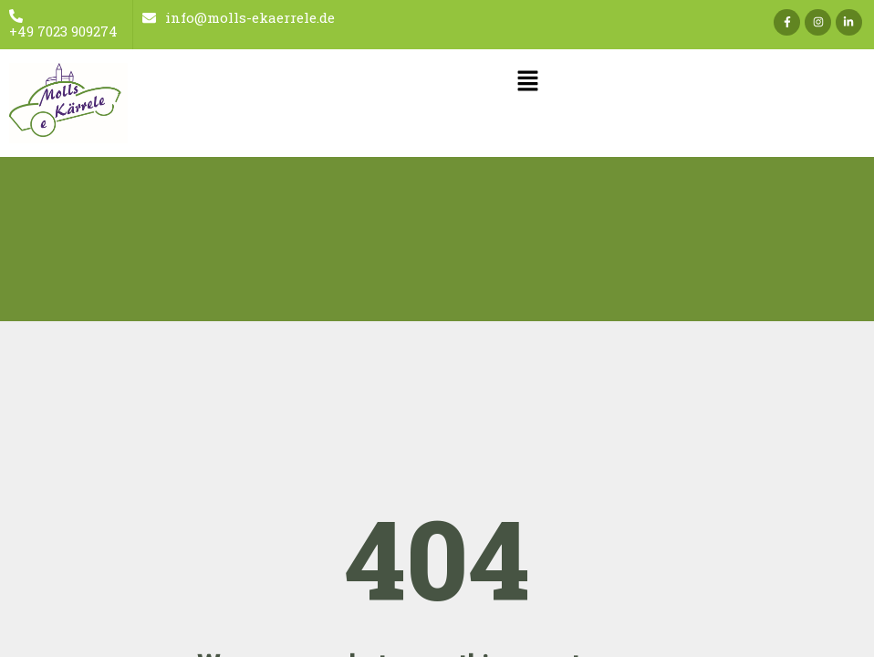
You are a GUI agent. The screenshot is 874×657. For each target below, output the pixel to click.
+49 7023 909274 (63, 24)
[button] (527, 83)
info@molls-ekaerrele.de (238, 17)
